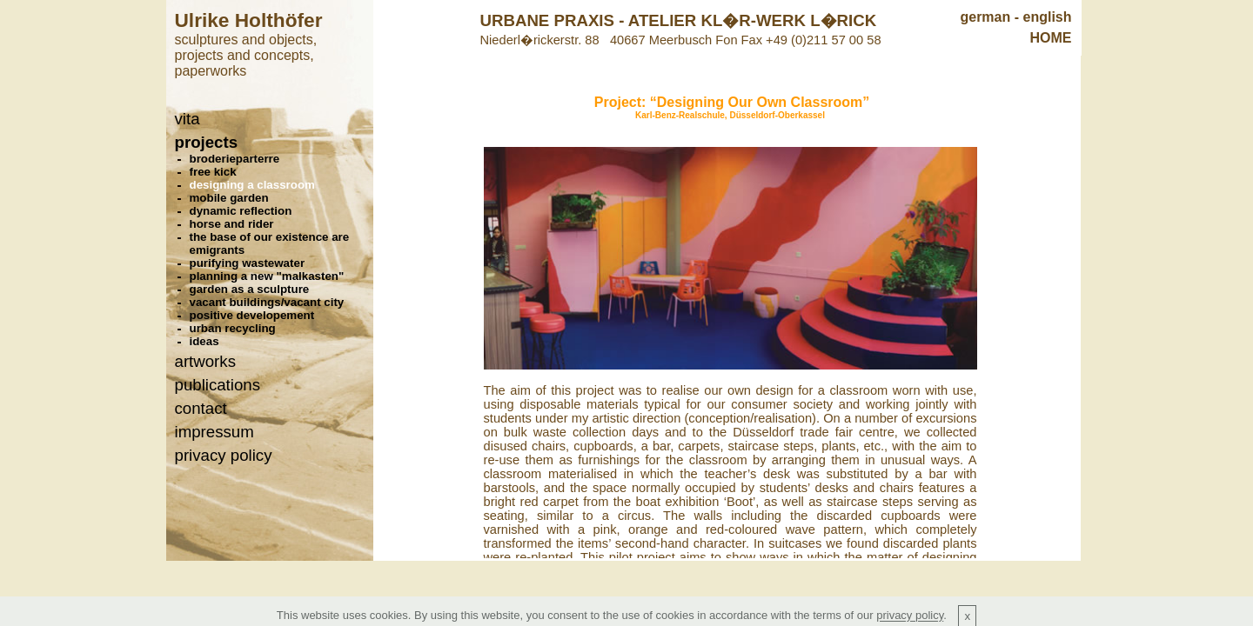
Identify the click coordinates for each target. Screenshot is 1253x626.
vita (187, 119)
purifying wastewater (247, 263)
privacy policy (223, 455)
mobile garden (229, 197)
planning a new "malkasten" (267, 276)
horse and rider (232, 223)
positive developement (252, 315)
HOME (1051, 37)
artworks (206, 361)
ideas (204, 341)
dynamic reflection (241, 210)
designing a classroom (252, 184)
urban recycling (233, 328)
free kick (213, 171)
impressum (214, 432)
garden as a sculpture (250, 289)
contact (201, 408)
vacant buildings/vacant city (267, 302)
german (985, 17)
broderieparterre (235, 158)
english (1046, 17)
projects (206, 142)
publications (218, 385)
